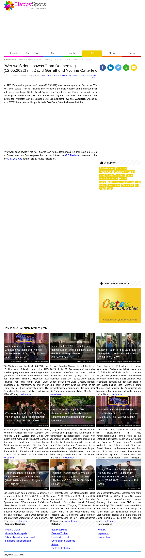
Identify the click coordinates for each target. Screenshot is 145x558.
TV (92, 53)
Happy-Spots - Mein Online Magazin (25, 5)
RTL (35, 425)
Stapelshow (120, 172)
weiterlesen (26, 394)
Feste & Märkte (12, 530)
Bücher (131, 53)
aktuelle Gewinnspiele (16, 533)
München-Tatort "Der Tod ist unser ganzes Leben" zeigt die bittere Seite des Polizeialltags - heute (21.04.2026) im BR (72, 352)
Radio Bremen (107, 168)
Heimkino (72, 53)
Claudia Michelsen (115, 175)
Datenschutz (104, 537)
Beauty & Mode (59, 530)
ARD (43, 75)
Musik (112, 53)
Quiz (47, 75)
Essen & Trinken (59, 533)
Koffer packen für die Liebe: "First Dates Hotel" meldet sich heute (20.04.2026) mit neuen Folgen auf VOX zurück (24, 478)
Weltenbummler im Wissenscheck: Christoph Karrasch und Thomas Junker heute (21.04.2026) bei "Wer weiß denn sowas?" (25, 352)
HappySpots (9, 60)
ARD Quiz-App (14, 159)
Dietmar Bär (127, 185)
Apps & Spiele (33, 53)
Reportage (112, 178)
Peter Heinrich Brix (124, 182)
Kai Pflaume (73, 75)
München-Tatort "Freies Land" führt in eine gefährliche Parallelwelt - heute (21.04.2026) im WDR (119, 353)
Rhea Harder (113, 185)
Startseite (13, 53)
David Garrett (94, 76)
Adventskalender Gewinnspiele (20, 537)
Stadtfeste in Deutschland (18, 541)
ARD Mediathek (73, 155)
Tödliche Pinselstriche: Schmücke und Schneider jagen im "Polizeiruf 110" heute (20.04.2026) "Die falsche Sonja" (72, 478)
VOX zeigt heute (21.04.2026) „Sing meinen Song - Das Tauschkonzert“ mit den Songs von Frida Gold (25, 417)
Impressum (103, 533)
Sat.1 (110, 189)
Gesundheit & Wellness (63, 541)
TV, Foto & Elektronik (62, 548)
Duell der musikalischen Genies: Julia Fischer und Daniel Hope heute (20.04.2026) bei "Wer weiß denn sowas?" (118, 415)
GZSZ (110, 182)
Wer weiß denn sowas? (59, 75)
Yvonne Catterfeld (85, 75)
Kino (53, 53)
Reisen (54, 544)
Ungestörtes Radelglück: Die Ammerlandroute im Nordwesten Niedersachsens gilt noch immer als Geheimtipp (71, 415)
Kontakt (101, 530)
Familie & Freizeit (60, 537)
